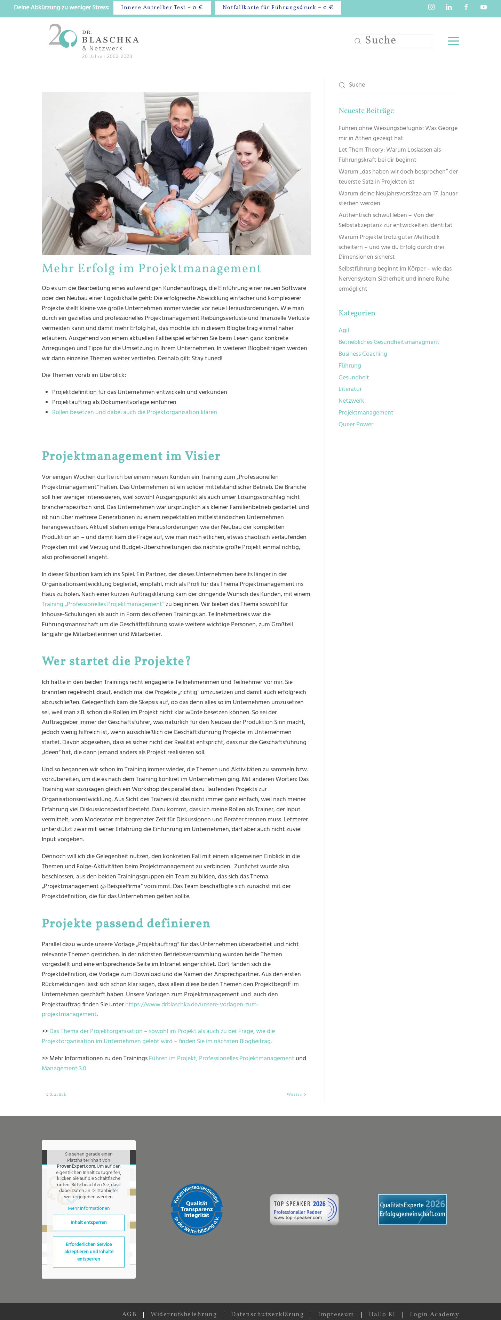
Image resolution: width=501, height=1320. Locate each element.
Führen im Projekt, (173, 1059)
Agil (344, 330)
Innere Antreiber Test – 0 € (162, 7)
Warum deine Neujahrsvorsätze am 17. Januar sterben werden (398, 199)
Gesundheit (354, 378)
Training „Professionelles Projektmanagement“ (103, 604)
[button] (453, 40)
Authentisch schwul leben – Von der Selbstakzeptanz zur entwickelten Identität (396, 220)
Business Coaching (363, 354)
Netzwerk (351, 401)
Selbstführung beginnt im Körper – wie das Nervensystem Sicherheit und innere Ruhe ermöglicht (395, 279)
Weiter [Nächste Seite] (297, 1094)
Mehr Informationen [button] (89, 1209)
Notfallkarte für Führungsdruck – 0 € (278, 7)
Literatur (350, 389)
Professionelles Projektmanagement (247, 1059)
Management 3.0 (64, 1069)
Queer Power (356, 425)
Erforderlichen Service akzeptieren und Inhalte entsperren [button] (88, 1252)
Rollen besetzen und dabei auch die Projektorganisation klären (134, 413)
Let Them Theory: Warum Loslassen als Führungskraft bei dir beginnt (390, 155)
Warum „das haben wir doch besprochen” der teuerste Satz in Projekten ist (398, 177)
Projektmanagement (366, 413)
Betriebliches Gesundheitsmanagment (389, 342)
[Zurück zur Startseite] (95, 40)
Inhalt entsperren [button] (89, 1223)
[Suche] (392, 41)
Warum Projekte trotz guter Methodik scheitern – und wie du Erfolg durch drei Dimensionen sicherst (391, 247)
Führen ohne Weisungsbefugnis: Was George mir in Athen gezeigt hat (398, 133)
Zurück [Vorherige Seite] (56, 1094)
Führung (350, 366)
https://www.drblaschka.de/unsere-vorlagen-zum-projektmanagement (150, 1010)
